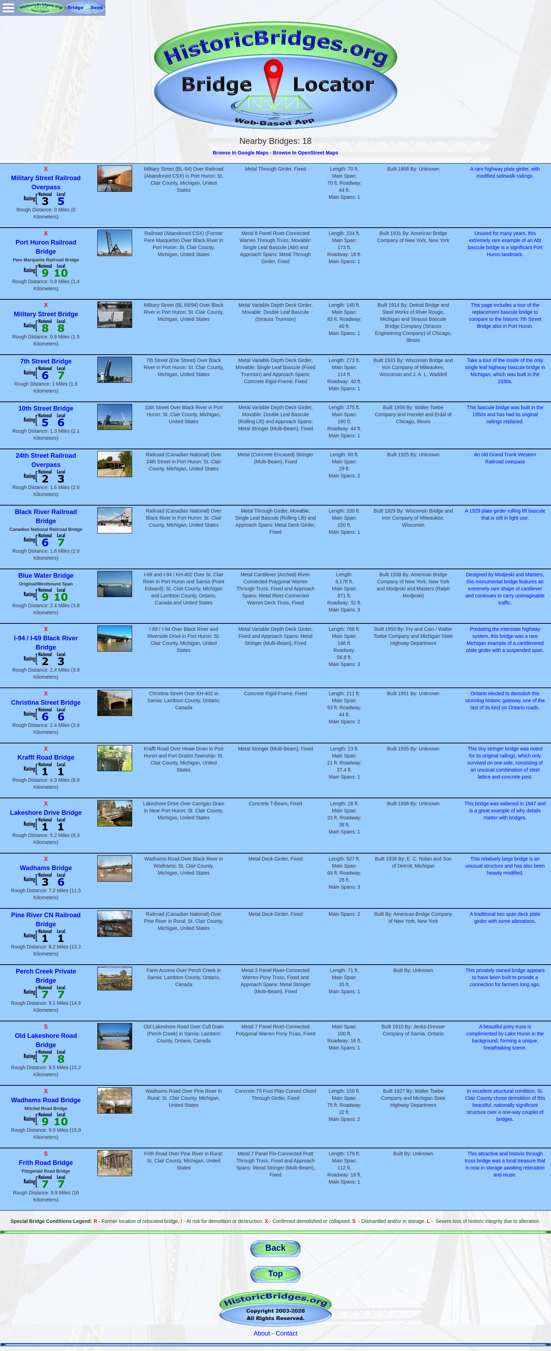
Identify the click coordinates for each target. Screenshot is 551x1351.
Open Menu (8, 8)
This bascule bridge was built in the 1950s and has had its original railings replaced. (505, 414)
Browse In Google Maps (240, 153)
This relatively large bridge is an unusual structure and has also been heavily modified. (505, 866)
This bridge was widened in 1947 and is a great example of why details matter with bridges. (505, 810)
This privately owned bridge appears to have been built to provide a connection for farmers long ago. (505, 977)
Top (275, 1273)
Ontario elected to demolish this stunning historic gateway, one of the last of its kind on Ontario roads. (505, 700)
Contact (287, 1333)
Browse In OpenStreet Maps (305, 153)
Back (275, 1247)
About (261, 1333)
